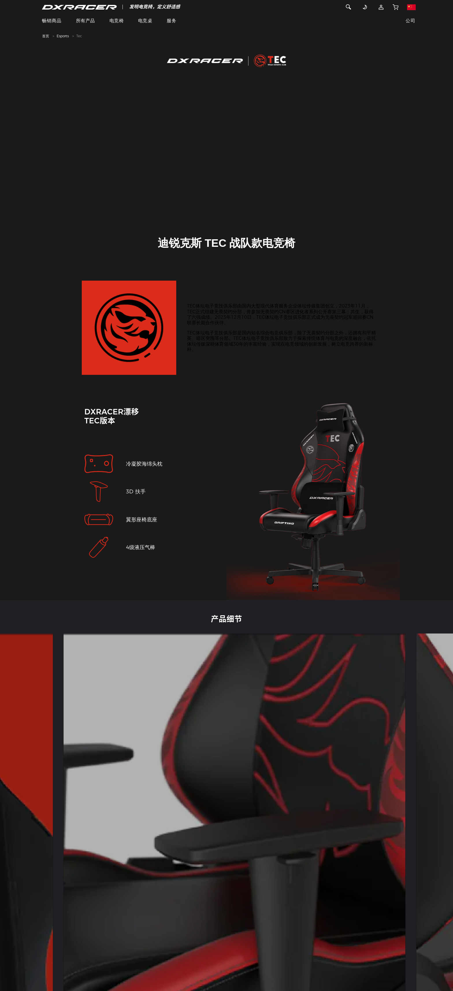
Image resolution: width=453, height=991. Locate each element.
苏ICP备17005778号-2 (295, 964)
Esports (63, 36)
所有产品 (85, 20)
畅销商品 (52, 20)
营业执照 (269, 969)
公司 (410, 20)
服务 (171, 20)
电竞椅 (116, 20)
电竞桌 (145, 20)
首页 (45, 36)
